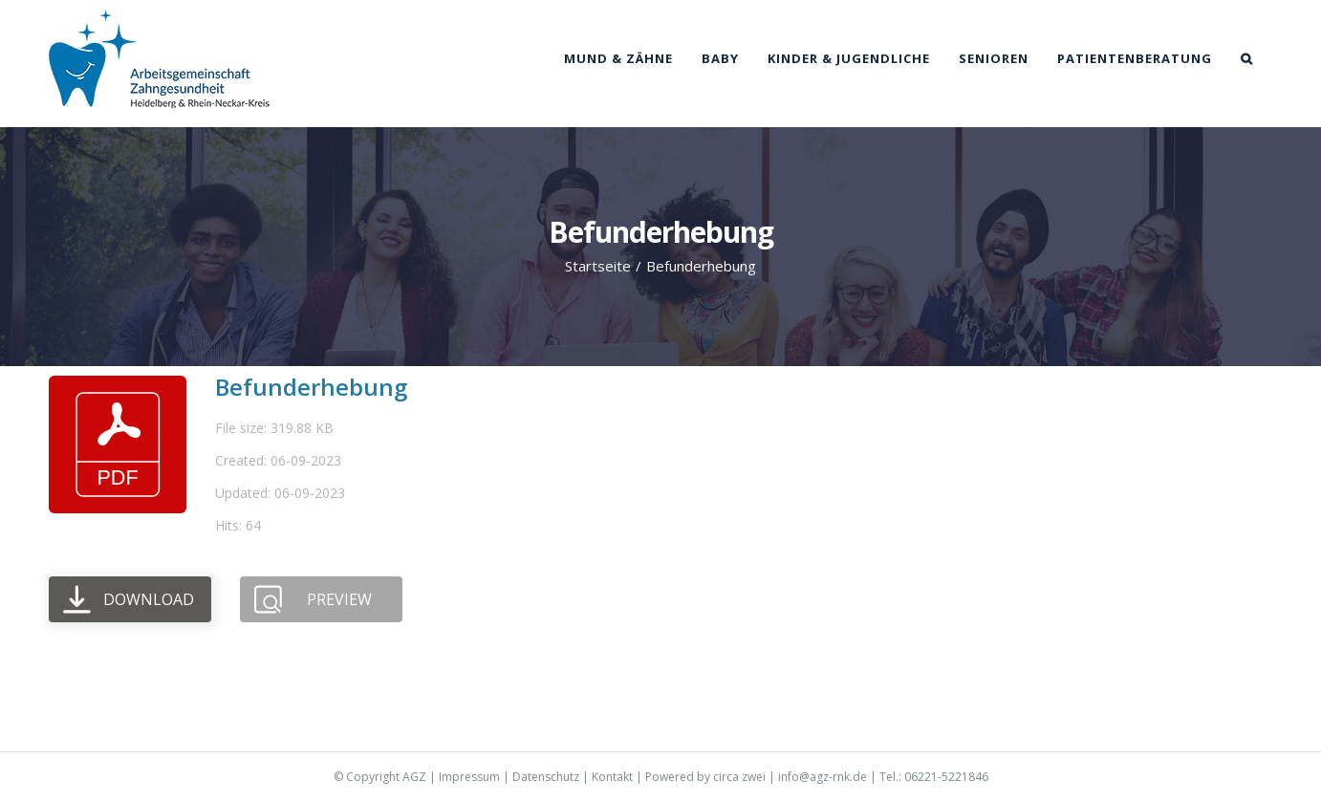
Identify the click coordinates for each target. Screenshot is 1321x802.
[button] (1247, 59)
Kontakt (612, 777)
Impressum (469, 777)
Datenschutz (545, 777)
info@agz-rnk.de (822, 777)
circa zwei (739, 777)
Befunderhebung (311, 386)
